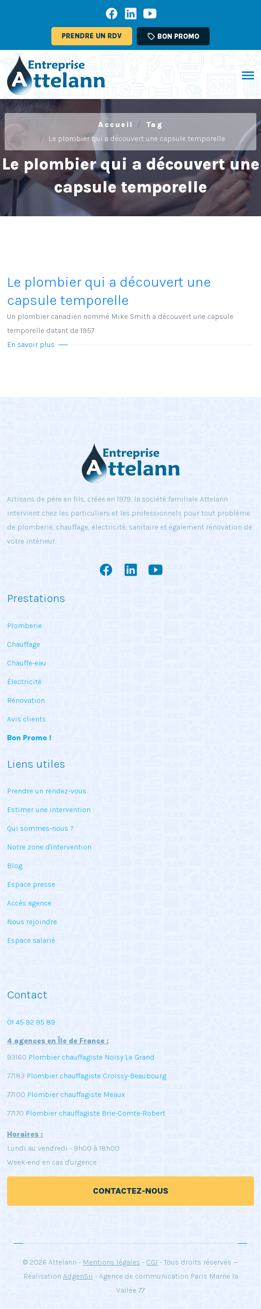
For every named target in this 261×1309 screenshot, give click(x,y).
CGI (152, 1262)
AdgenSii (78, 1276)
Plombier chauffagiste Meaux (76, 1094)
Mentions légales (111, 1262)
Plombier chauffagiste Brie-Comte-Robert (95, 1113)
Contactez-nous (131, 1191)
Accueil (116, 124)
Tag (154, 124)
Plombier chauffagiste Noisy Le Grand (91, 1057)
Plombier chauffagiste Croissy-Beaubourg (95, 1075)
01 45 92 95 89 (31, 1022)
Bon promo (173, 36)
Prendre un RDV (92, 36)
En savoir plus (31, 344)
